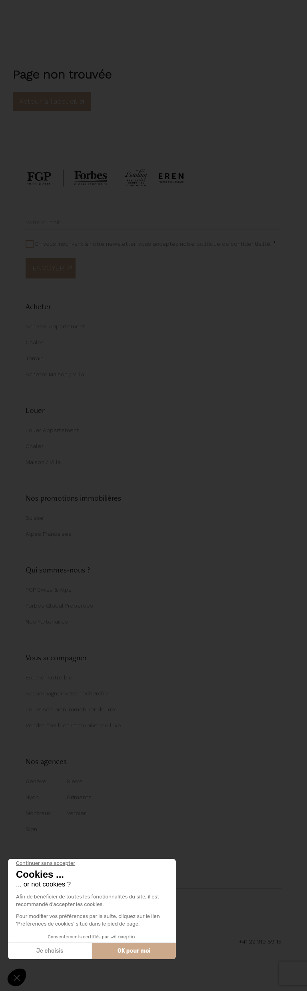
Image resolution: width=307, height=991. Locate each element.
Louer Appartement (52, 430)
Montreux (38, 813)
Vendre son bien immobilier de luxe (73, 725)
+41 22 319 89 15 (260, 941)
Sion (31, 829)
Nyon (32, 797)
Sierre (75, 781)
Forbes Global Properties (59, 605)
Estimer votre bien (51, 677)
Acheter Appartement (55, 326)
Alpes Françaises (49, 534)
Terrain (35, 358)
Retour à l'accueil (52, 101)
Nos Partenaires (47, 621)
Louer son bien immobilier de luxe (72, 709)
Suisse (35, 518)
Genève (36, 781)
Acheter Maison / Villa (55, 374)
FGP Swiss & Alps (49, 589)
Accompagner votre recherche (67, 693)
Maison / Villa (43, 462)
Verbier (76, 813)
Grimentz (79, 797)
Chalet (35, 342)
